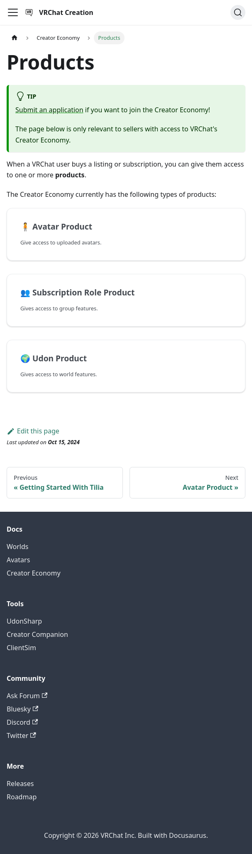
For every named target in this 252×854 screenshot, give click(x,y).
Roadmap (22, 796)
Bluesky (22, 709)
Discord (22, 722)
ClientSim (21, 647)
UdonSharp (24, 621)
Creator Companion (37, 634)
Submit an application (49, 109)
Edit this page (33, 430)
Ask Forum (27, 695)
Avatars (18, 559)
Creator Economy (34, 573)
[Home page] (14, 37)
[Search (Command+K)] (237, 12)
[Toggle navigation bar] (13, 12)
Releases (20, 783)
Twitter (21, 735)
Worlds (17, 546)
